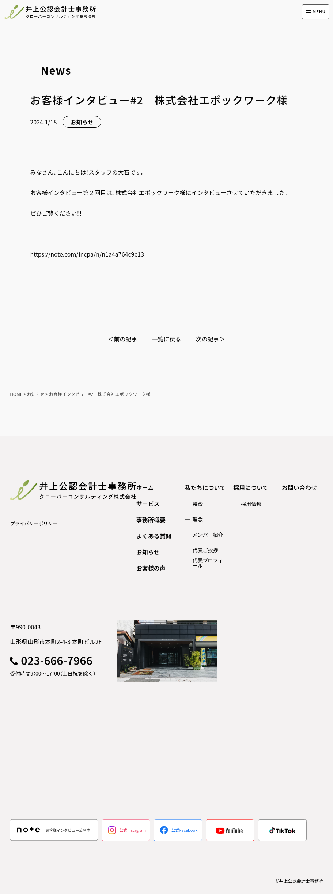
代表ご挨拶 (205, 550)
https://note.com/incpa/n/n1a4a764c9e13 (87, 254)
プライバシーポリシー (33, 523)
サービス (148, 503)
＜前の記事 (122, 338)
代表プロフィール (207, 563)
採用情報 (251, 503)
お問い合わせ (299, 487)
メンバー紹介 (207, 534)
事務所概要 (151, 520)
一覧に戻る (166, 338)
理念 (197, 519)
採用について (250, 487)
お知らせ (148, 552)
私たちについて (205, 487)
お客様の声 (151, 568)
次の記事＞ (210, 338)
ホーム (145, 487)
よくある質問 (153, 536)
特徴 (197, 503)
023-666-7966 (56, 660)
